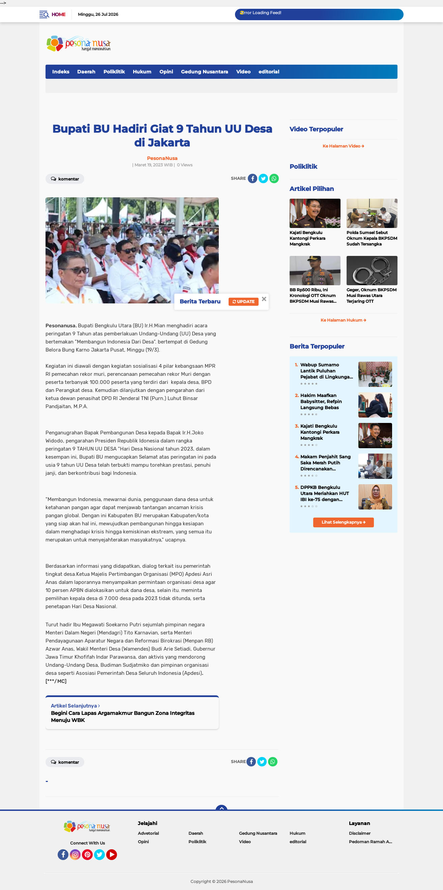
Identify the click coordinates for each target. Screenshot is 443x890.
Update (244, 301)
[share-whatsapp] (274, 178)
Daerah (86, 72)
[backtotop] (221, 811)
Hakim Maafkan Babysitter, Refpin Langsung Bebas (321, 401)
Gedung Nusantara (204, 72)
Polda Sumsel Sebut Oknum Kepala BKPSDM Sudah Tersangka (372, 238)
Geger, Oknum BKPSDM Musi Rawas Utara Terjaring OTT (371, 295)
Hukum (142, 72)
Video (243, 72)
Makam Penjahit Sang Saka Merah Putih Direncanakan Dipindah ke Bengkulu (326, 463)
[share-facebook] (252, 178)
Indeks (60, 72)
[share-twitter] (263, 178)
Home (58, 14)
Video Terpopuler (316, 129)
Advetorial (148, 833)
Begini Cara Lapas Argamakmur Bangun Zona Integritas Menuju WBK (123, 716)
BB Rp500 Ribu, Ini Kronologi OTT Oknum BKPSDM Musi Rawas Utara (313, 295)
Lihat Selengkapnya (344, 522)
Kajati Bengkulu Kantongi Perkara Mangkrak (307, 238)
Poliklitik (114, 72)
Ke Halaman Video (343, 146)
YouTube (116, 857)
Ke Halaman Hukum (343, 320)
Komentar (65, 178)
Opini (166, 72)
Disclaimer (360, 833)
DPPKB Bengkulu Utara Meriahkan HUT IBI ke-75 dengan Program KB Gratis (324, 494)
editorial (269, 72)
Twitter (102, 857)
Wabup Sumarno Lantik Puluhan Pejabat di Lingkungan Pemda (326, 371)
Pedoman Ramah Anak (373, 841)
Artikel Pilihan (312, 189)
